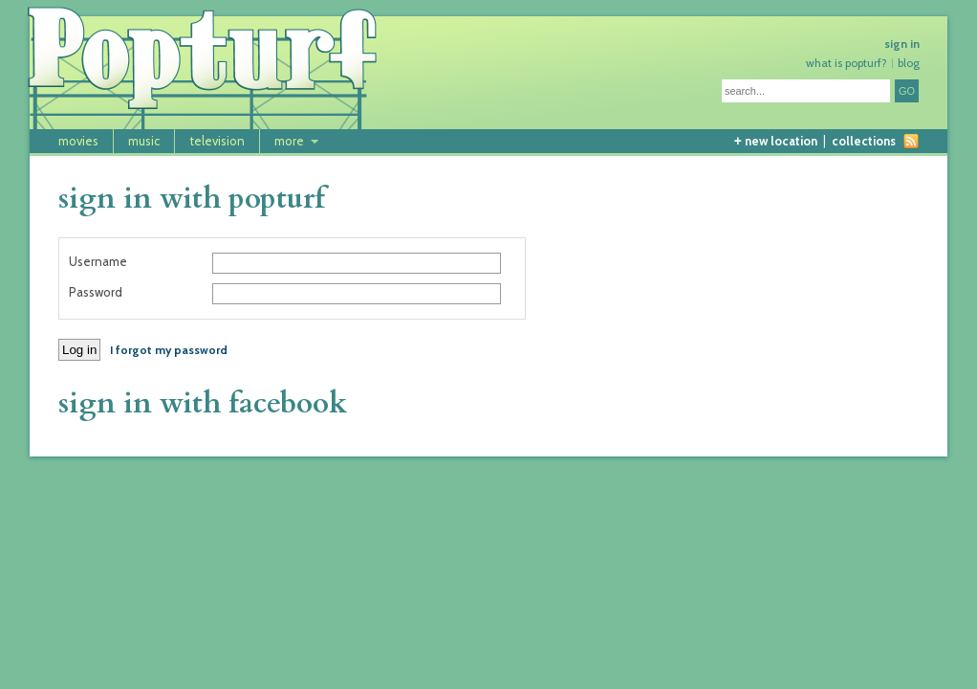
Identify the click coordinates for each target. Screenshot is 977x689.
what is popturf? (846, 63)
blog (909, 63)
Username (98, 262)
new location (775, 140)
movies (78, 140)
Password (95, 292)
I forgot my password (169, 350)
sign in (902, 44)
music (144, 140)
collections (864, 140)
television (217, 140)
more (289, 140)
